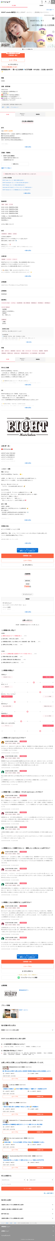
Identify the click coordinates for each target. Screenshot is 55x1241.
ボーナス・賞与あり (6, 307)
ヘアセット (15, 259)
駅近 (23, 350)
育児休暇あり (40, 302)
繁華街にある (10, 353)
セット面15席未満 (33, 353)
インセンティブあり (6, 302)
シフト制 (11, 204)
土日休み (15, 233)
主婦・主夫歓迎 (42, 353)
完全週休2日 (4, 233)
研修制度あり (34, 302)
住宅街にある (17, 353)
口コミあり (50, 9)
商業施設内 (4, 353)
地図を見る (15, 164)
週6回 (6, 204)
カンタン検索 (27, 1188)
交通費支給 (4, 319)
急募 (2, 350)
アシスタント (15, 107)
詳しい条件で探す (48, 1193)
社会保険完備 (19, 302)
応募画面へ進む (13, 54)
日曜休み (10, 233)
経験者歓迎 (13, 350)
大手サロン (7, 350)
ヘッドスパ (9, 259)
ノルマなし (13, 302)
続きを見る (27, 146)
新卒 (3, 107)
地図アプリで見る (6, 168)
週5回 (3, 204)
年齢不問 (46, 350)
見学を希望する (13, 64)
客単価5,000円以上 (25, 353)
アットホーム (35, 350)
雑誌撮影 (3, 259)
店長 (8, 107)
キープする (13, 60)
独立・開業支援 (27, 302)
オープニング (28, 350)
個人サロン (19, 350)
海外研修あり (47, 302)
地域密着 (41, 350)
